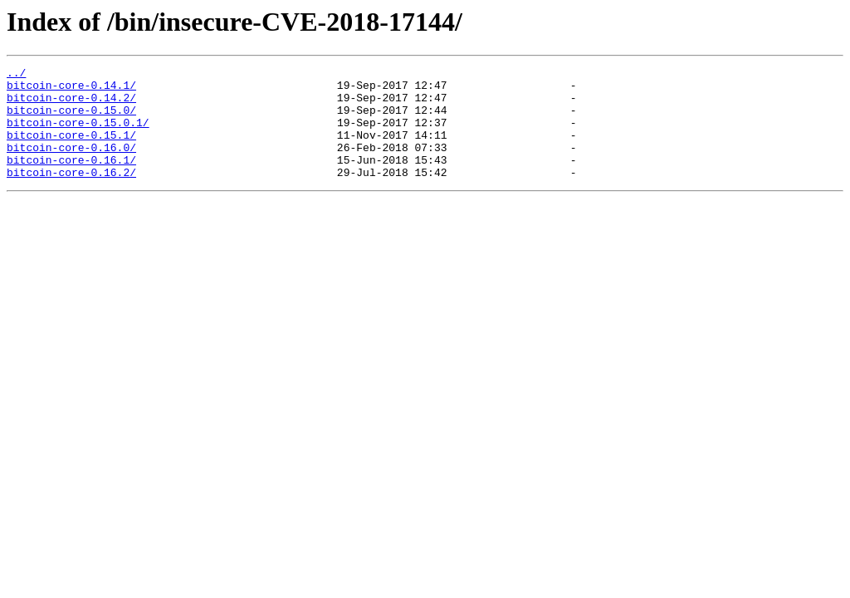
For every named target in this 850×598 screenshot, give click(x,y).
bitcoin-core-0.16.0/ (71, 164)
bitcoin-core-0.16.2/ (71, 194)
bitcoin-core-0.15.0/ (71, 119)
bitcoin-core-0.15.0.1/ (78, 134)
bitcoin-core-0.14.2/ (71, 104)
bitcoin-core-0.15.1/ (71, 149)
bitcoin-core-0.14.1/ (71, 89)
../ (16, 74)
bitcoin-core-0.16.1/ (71, 179)
